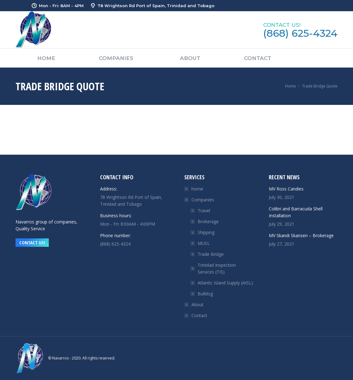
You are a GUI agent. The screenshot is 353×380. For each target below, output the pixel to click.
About (197, 304)
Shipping (206, 232)
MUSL (204, 243)
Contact (199, 315)
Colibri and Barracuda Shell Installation (296, 212)
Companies (199, 200)
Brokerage (208, 221)
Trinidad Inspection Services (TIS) (217, 268)
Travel (204, 210)
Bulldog (205, 294)
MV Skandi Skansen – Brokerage (301, 235)
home (197, 189)
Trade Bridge (211, 254)
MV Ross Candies (286, 189)
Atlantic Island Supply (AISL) (225, 283)
